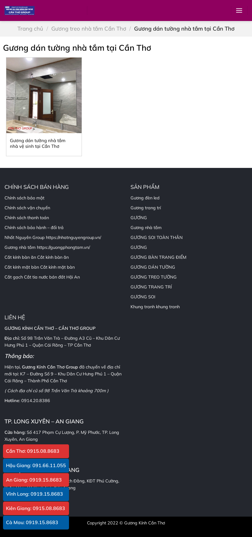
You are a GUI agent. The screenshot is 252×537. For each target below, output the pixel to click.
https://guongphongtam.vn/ (63, 247)
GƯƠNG (138, 247)
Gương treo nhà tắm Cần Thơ (88, 28)
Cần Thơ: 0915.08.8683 (32, 451)
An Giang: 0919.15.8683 (34, 480)
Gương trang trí (145, 207)
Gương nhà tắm (146, 227)
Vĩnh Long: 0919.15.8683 (34, 494)
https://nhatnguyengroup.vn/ (73, 237)
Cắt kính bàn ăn (53, 257)
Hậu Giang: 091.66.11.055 (36, 465)
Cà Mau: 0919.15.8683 (32, 522)
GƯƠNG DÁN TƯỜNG (152, 267)
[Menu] (239, 10)
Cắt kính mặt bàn (57, 267)
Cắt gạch (13, 277)
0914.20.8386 (35, 400)
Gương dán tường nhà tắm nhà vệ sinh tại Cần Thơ (37, 143)
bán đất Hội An (64, 277)
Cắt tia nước (36, 277)
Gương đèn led (145, 198)
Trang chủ (30, 28)
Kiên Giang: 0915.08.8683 (35, 508)
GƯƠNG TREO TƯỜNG (153, 277)
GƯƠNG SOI (142, 297)
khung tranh (168, 306)
